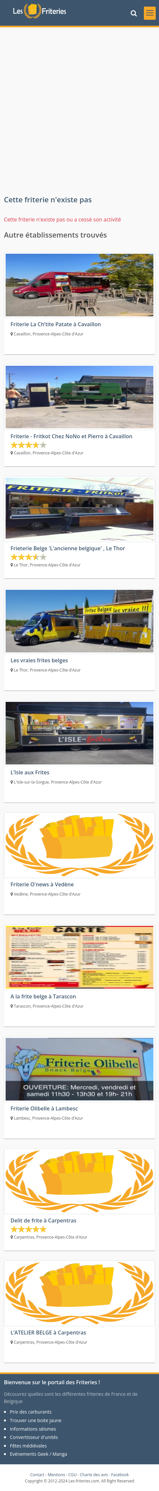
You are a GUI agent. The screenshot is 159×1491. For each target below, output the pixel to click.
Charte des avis (94, 1474)
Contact (37, 1474)
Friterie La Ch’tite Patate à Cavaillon (56, 324)
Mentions (56, 1474)
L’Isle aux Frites (30, 772)
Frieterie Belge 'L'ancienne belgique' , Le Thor (68, 548)
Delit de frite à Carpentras (43, 1220)
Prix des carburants (31, 1412)
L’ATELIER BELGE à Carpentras (48, 1332)
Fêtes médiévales (28, 1446)
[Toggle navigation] (150, 13)
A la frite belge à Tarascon (43, 996)
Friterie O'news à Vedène (42, 884)
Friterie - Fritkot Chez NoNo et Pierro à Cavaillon (71, 436)
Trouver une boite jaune (36, 1420)
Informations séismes (33, 1429)
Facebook (120, 1474)
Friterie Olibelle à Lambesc (44, 1108)
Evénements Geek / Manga (38, 1454)
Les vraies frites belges (39, 660)
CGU (72, 1474)
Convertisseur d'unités (34, 1437)
